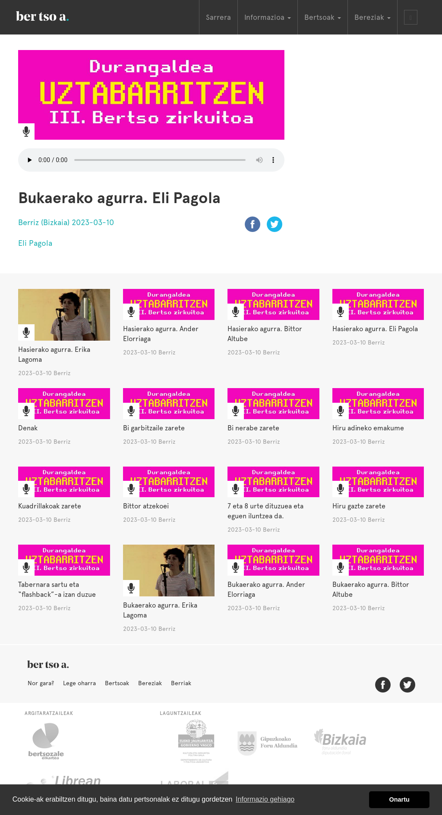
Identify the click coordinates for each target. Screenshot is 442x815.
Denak (28, 428)
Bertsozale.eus (52, 741)
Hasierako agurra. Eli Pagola (375, 329)
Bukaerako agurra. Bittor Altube (370, 589)
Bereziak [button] (372, 17)
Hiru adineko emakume (368, 428)
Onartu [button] (399, 799)
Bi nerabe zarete (253, 428)
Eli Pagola (35, 243)
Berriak (181, 683)
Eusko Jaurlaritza (195, 741)
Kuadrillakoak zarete (49, 506)
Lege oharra (79, 683)
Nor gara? (41, 683)
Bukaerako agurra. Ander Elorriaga (266, 589)
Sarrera (218, 17)
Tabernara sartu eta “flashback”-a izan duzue (57, 589)
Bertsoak (117, 683)
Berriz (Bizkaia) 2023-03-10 (66, 222)
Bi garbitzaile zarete (154, 428)
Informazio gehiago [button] (265, 799)
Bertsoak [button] (322, 17)
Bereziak (150, 683)
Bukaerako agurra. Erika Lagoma (160, 610)
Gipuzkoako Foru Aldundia (272, 741)
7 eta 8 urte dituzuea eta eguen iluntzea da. (265, 511)
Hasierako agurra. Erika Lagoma (54, 354)
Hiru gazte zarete (358, 506)
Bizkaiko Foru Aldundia (349, 741)
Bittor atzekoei (146, 506)
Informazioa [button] (267, 17)
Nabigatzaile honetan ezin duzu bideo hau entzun (151, 160)
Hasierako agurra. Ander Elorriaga (161, 334)
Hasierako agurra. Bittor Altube (264, 334)
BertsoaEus (55, 15)
